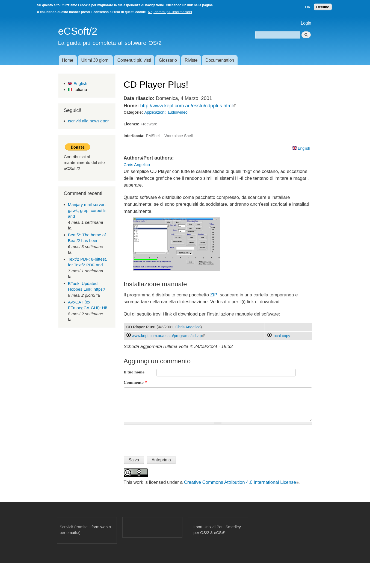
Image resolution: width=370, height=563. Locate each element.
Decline (322, 7)
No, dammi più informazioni (170, 12)
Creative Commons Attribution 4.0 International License (241, 482)
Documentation (219, 60)
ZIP (213, 294)
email (72, 532)
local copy (278, 336)
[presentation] (165, 438)
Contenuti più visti (134, 60)
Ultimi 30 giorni (95, 60)
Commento (135, 382)
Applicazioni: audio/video (166, 112)
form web (99, 527)
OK (307, 7)
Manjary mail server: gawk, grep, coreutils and (87, 210)
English (77, 83)
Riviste (191, 60)
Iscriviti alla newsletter (88, 121)
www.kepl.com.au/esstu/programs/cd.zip (168, 336)
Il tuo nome (134, 372)
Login (306, 23)
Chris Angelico (137, 164)
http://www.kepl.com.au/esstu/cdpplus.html (188, 105)
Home (67, 60)
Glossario (168, 60)
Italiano (77, 89)
